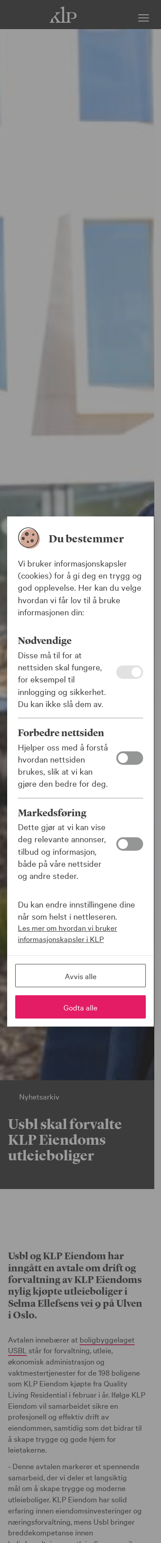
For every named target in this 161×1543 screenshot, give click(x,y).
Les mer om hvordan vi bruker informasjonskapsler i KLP (67, 933)
